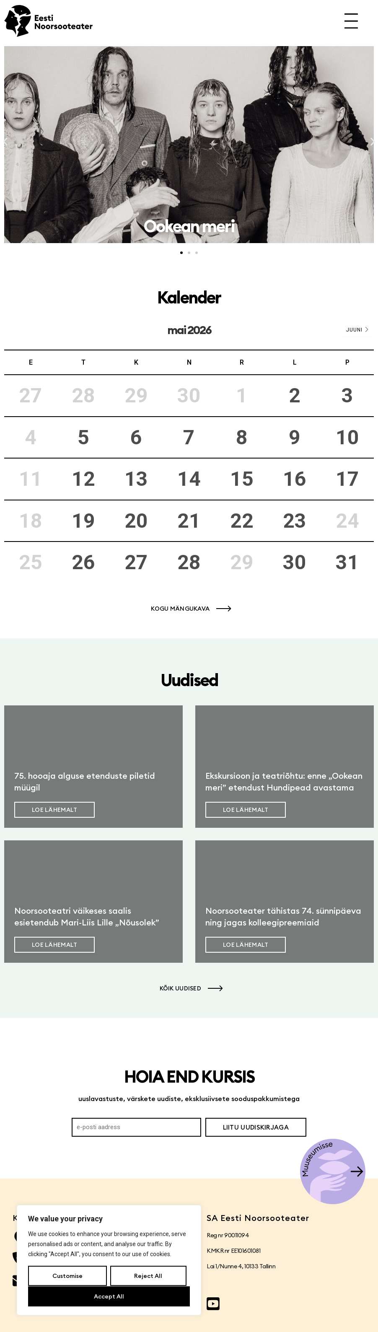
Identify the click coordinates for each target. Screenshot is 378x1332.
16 (294, 479)
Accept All (109, 1296)
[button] (5, 142)
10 (347, 437)
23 (294, 521)
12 (83, 479)
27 (136, 562)
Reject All (148, 1276)
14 (189, 479)
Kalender (189, 297)
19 (83, 521)
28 (189, 562)
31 (347, 562)
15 (242, 479)
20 (136, 521)
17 (347, 479)
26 (83, 562)
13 (136, 479)
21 (189, 521)
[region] (109, 1260)
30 (294, 562)
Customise (67, 1276)
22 (242, 521)
